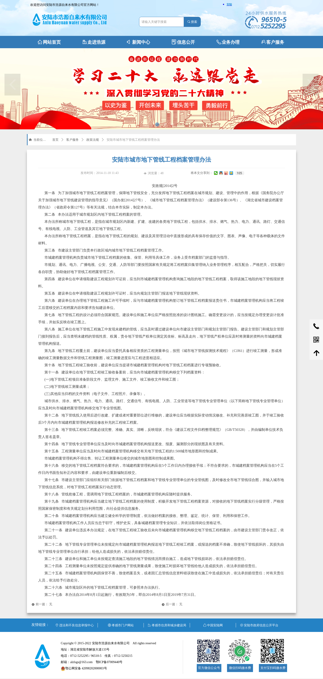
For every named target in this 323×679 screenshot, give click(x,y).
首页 (55, 139)
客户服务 (72, 139)
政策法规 (92, 139)
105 (239, 173)
